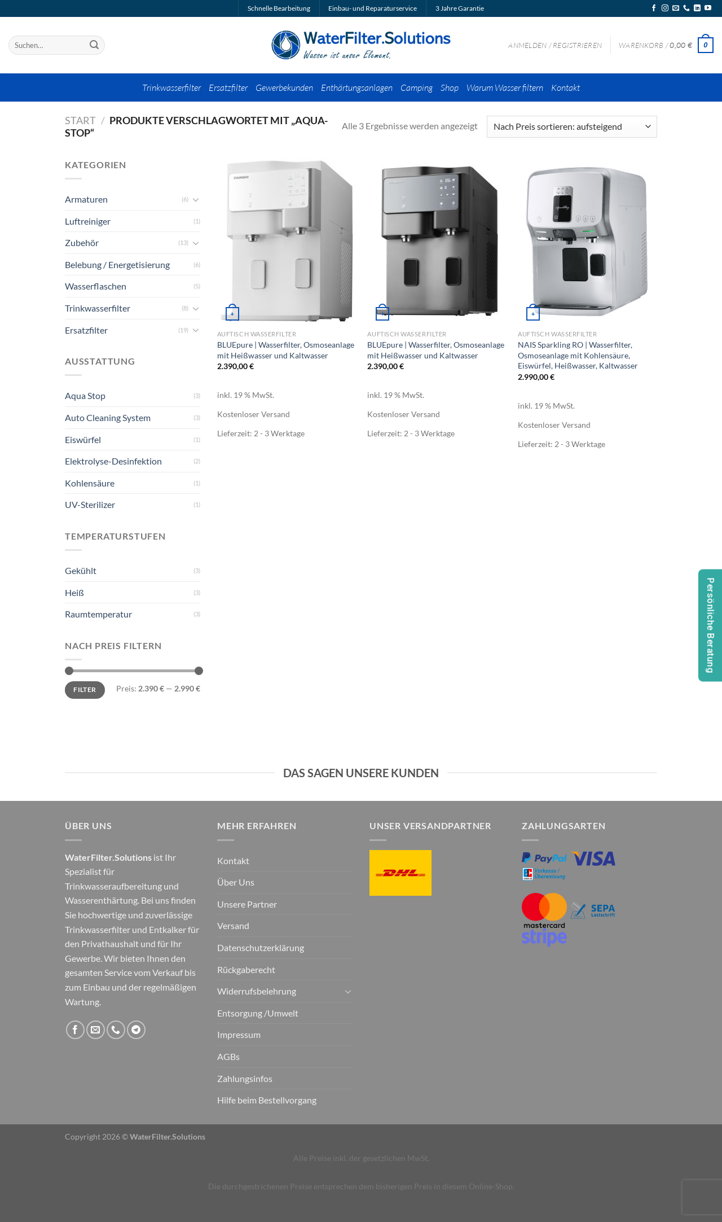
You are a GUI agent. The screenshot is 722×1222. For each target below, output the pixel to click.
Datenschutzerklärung (260, 947)
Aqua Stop (85, 395)
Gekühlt (80, 570)
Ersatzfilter (228, 87)
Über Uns (235, 882)
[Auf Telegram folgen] (136, 1029)
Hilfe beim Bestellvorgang (266, 1099)
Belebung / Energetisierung (117, 264)
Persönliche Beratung (710, 625)
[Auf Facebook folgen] (653, 8)
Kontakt (565, 87)
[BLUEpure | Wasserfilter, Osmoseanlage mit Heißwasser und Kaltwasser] (286, 241)
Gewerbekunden (284, 87)
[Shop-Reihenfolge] (572, 127)
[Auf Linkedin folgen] (697, 8)
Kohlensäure (90, 483)
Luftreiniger (88, 221)
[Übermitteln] (94, 45)
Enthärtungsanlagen (357, 87)
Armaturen (86, 199)
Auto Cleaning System (108, 417)
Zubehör (82, 242)
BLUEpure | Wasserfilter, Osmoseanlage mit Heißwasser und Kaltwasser (285, 350)
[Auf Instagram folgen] (665, 8)
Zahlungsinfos (244, 1078)
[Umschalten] (195, 199)
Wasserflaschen (95, 286)
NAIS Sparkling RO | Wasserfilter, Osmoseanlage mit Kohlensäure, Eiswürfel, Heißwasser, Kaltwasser (578, 355)
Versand (233, 925)
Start (80, 120)
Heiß (74, 592)
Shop (450, 87)
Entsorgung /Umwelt (257, 1013)
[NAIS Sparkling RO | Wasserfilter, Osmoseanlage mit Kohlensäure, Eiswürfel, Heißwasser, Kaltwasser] (587, 241)
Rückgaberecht (246, 969)
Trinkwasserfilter (171, 87)
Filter (84, 689)
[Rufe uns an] (686, 8)
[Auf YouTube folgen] (708, 8)
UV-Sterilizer (90, 504)
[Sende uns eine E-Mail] (675, 8)
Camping (416, 87)
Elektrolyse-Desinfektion (113, 460)
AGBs (228, 1056)
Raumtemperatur (98, 613)
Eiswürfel (83, 439)
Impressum (239, 1034)
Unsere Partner (247, 904)
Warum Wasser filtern (504, 87)
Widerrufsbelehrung (256, 991)
